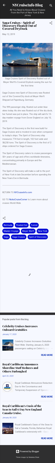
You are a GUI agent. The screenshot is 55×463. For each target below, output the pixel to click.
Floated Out (21, 225)
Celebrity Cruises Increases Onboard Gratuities (20, 328)
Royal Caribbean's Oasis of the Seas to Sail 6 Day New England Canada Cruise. (22, 409)
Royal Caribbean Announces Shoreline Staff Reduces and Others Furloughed (20, 368)
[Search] (51, 6)
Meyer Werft (28, 231)
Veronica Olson (34, 457)
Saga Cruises (18, 237)
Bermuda (8, 225)
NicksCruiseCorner (18, 199)
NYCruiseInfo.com (23, 192)
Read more (47, 355)
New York (42, 231)
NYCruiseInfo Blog (27, 5)
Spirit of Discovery (37, 237)
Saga (6, 237)
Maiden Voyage (11, 231)
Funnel (34, 225)
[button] (51, 23)
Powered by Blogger (27, 451)
